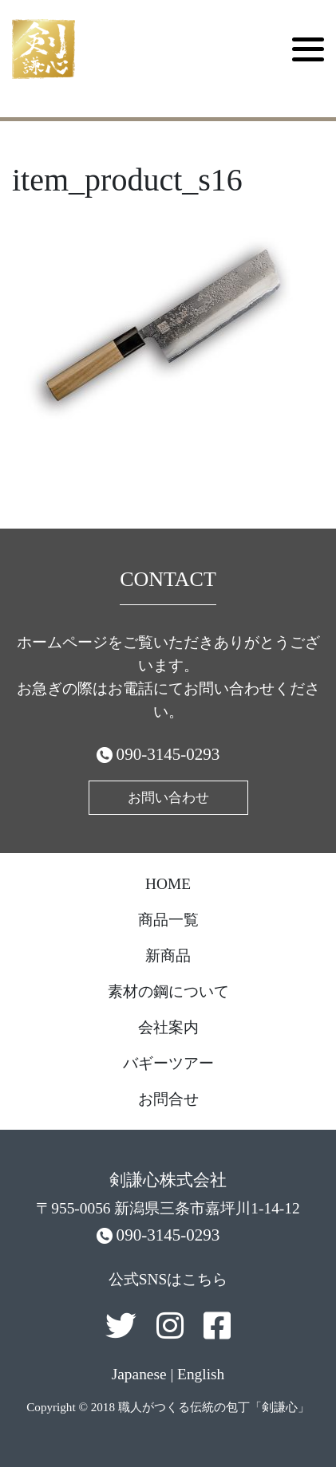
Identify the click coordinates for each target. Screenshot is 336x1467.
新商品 (168, 955)
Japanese (139, 1374)
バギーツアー (168, 1063)
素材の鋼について (168, 991)
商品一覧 (168, 919)
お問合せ (168, 1099)
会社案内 (168, 1027)
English (200, 1374)
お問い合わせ (168, 797)
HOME (168, 883)
